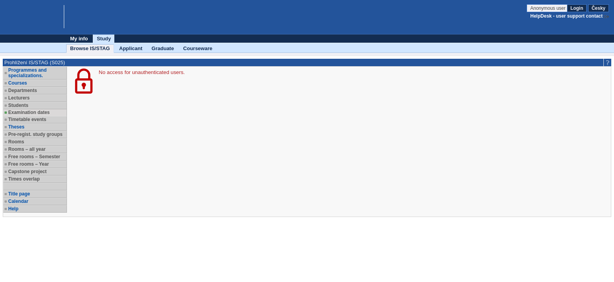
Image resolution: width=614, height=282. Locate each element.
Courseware (197, 48)
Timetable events (27, 119)
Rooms (16, 142)
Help (13, 209)
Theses (16, 127)
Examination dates (29, 112)
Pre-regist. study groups (35, 134)
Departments (22, 90)
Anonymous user (548, 8)
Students (18, 105)
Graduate (163, 48)
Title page (19, 194)
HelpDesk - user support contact (566, 16)
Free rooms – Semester (34, 156)
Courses (17, 83)
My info (79, 39)
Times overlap (24, 179)
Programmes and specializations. (27, 72)
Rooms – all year (26, 149)
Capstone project (27, 171)
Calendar (18, 201)
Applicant (130, 48)
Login (577, 8)
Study (104, 39)
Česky (598, 8)
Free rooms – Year (28, 164)
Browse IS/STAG (90, 48)
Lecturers (19, 98)
